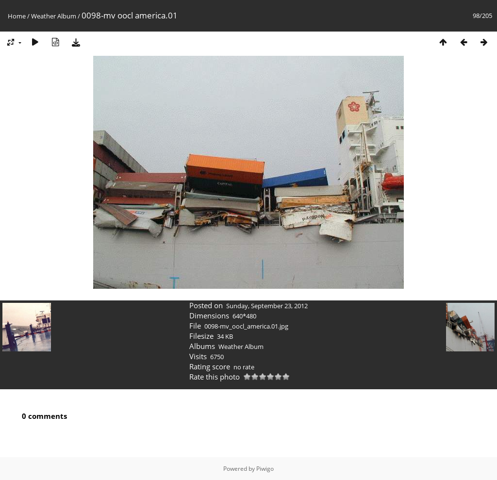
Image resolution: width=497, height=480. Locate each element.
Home (17, 16)
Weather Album (53, 16)
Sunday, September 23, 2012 (267, 305)
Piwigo (265, 468)
